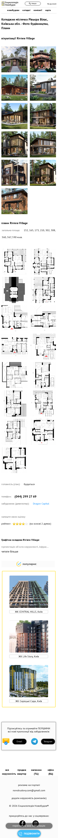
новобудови (13, 10)
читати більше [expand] (9, 551)
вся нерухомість (9, 771)
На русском (52, 4)
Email (19, 741)
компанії (38, 10)
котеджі (26, 10)
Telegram (48, 741)
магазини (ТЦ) (36, 771)
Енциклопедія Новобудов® (33, 805)
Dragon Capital (41, 503)
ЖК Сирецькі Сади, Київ (28, 701)
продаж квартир (21, 771)
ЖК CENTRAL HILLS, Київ (29, 611)
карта (48, 10)
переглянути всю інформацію (29, 825)
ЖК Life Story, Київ (29, 656)
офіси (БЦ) (51, 771)
